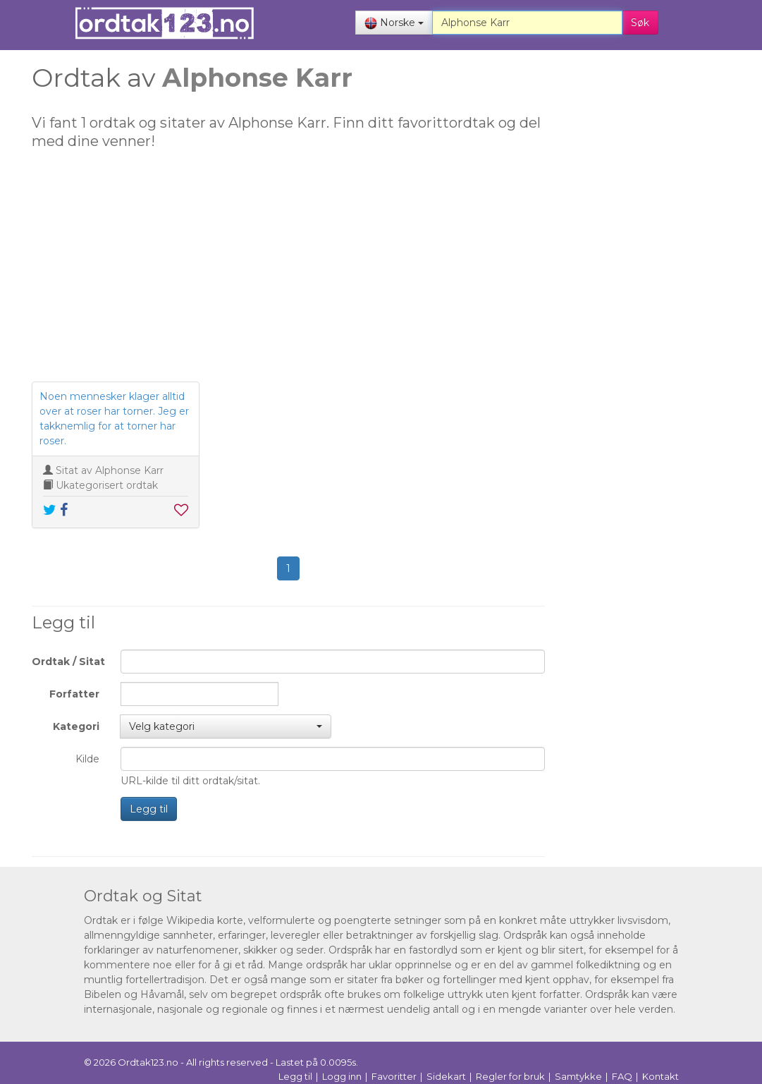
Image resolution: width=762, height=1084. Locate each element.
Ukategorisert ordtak (107, 485)
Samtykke (578, 1076)
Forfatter (74, 694)
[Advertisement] (288, 272)
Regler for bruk (510, 1076)
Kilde (87, 759)
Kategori (76, 726)
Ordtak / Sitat (68, 661)
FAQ (622, 1076)
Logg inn (342, 1076)
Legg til (149, 809)
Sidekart (446, 1076)
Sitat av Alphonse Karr (110, 470)
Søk (640, 22)
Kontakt (660, 1076)
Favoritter (394, 1076)
